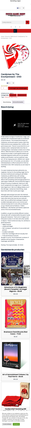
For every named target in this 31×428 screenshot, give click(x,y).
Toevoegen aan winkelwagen (18, 88)
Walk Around (13, 36)
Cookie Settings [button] (7, 424)
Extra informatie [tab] (18, 102)
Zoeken (27, 22)
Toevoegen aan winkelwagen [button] (17, 280)
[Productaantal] (4, 88)
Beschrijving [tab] (7, 102)
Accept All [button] (16, 424)
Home (2, 36)
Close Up (7, 36)
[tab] (15, 31)
